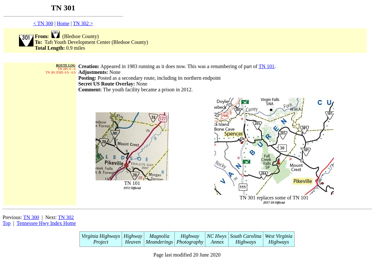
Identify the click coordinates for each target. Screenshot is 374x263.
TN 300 (31, 217)
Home (63, 23)
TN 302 (66, 217)
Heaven (133, 242)
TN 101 (266, 66)
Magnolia (159, 236)
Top (7, 223)
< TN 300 (43, 23)
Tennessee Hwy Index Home (46, 223)
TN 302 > (83, 23)
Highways (246, 242)
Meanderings (159, 242)
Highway (133, 236)
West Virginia (278, 236)
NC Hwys (217, 236)
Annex (217, 242)
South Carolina (246, 236)
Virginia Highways (100, 236)
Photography (189, 242)
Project (100, 242)
